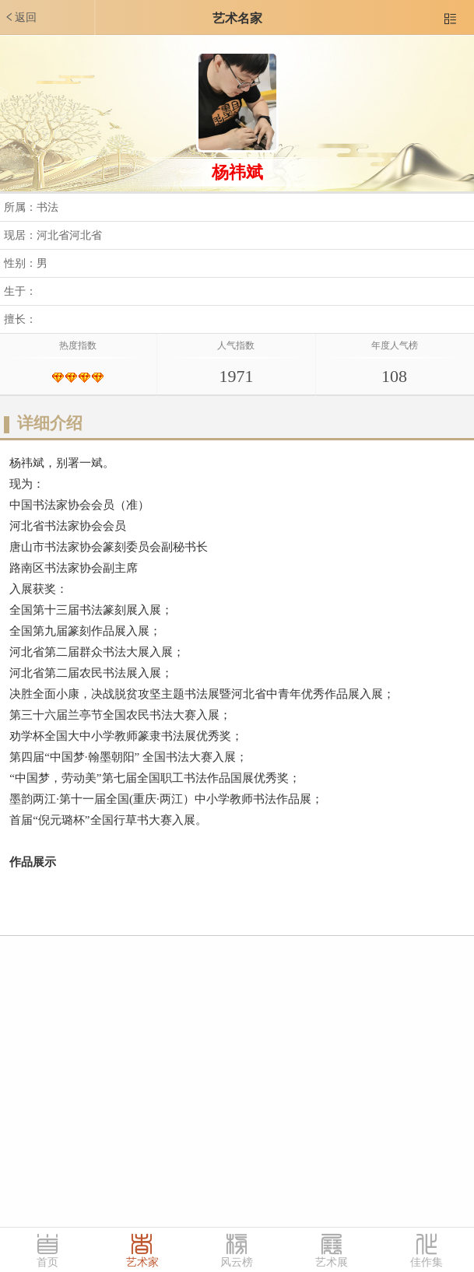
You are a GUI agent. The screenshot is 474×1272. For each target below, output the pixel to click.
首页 (47, 1262)
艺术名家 (237, 18)
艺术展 (331, 1262)
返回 (20, 17)
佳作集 (426, 1262)
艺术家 (142, 1262)
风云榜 (236, 1262)
